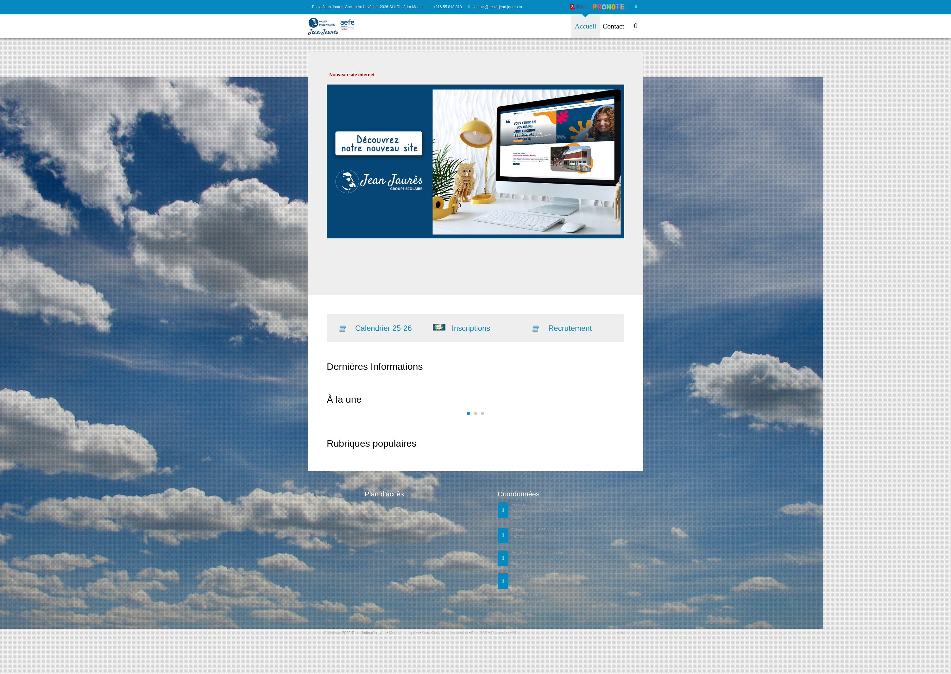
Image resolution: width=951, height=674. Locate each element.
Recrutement (570, 328)
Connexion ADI (503, 633)
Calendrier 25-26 (383, 328)
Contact (613, 26)
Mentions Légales (404, 633)
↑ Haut (621, 633)
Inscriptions (471, 328)
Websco (334, 633)
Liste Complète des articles (445, 633)
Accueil (585, 26)
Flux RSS (479, 633)
